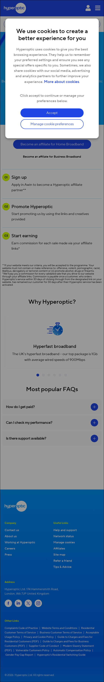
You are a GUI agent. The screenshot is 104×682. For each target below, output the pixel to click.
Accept (52, 113)
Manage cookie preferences (52, 124)
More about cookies (61, 81)
